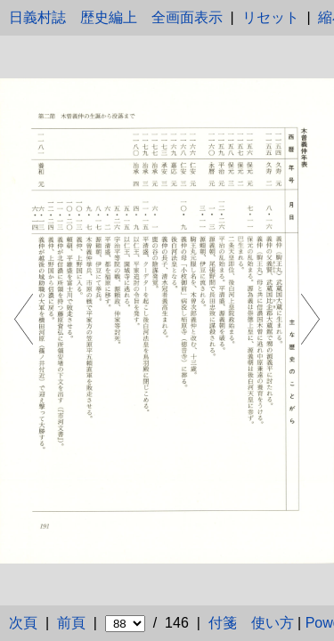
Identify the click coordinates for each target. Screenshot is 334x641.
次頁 (23, 622)
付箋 (222, 622)
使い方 (272, 622)
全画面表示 (187, 17)
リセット (270, 17)
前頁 (71, 622)
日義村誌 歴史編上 (73, 17)
